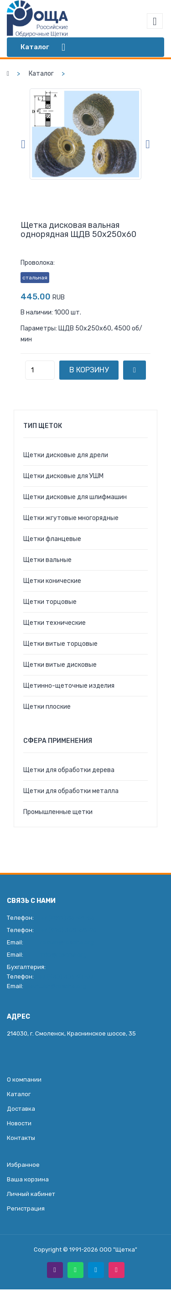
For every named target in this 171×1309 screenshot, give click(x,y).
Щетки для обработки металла (71, 791)
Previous (23, 144)
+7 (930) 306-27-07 (66, 976)
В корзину (89, 370)
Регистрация (26, 1208)
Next (148, 144)
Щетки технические (54, 623)
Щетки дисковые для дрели (65, 455)
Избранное (23, 1164)
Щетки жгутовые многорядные (71, 518)
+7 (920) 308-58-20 (68, 930)
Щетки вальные (47, 560)
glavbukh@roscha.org (55, 986)
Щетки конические (52, 581)
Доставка (21, 1108)
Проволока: (38, 263)
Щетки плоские (47, 707)
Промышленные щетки (58, 812)
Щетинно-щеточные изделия (68, 686)
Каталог (41, 73)
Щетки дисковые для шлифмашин (75, 497)
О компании (24, 1079)
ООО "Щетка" (118, 1249)
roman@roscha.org (67, 942)
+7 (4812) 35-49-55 (67, 917)
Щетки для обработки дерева (68, 770)
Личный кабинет (31, 1193)
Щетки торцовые (50, 602)
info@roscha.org (63, 954)
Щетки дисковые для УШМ (63, 476)
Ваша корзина (28, 1179)
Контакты (21, 1137)
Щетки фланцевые (52, 539)
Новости (19, 1123)
